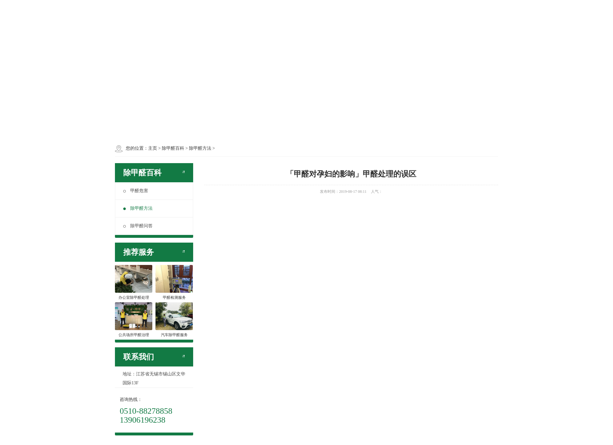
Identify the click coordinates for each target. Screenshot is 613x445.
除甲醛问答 (138, 225)
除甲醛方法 (138, 208)
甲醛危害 (135, 190)
